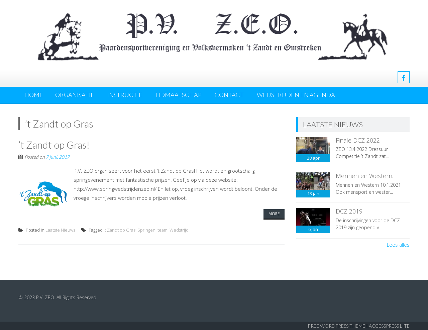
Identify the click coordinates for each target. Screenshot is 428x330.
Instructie (124, 94)
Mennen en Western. (364, 176)
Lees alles (398, 244)
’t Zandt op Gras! (54, 145)
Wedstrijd (179, 230)
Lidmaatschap (178, 94)
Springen (146, 230)
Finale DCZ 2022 (358, 140)
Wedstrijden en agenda (296, 94)
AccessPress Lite (389, 326)
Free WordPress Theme (336, 326)
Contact (229, 94)
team (162, 230)
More (274, 214)
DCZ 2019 (349, 211)
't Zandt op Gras (119, 230)
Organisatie (74, 94)
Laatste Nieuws (60, 230)
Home (33, 94)
